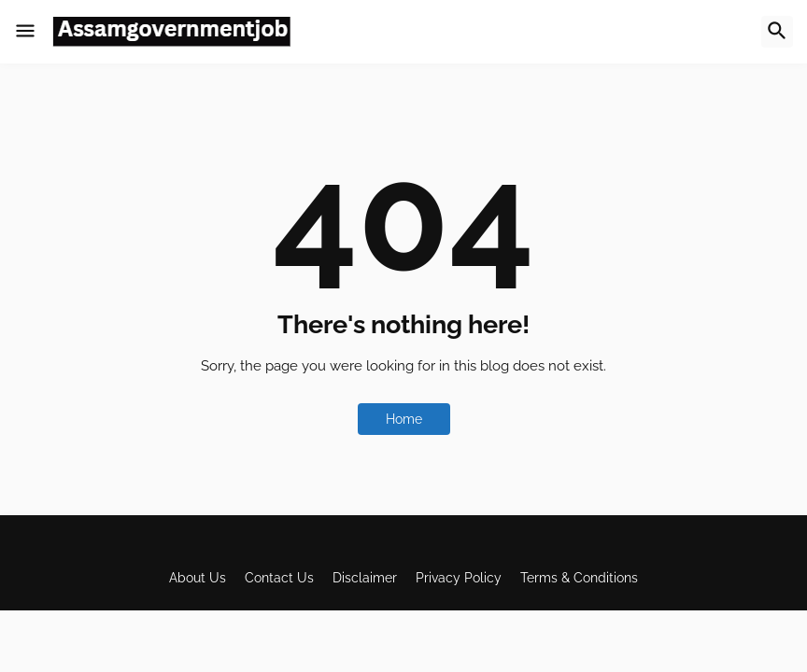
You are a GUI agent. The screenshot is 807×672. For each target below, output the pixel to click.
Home (404, 419)
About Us (197, 577)
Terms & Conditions (579, 577)
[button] (25, 32)
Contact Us (279, 577)
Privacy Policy (459, 577)
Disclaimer (365, 577)
